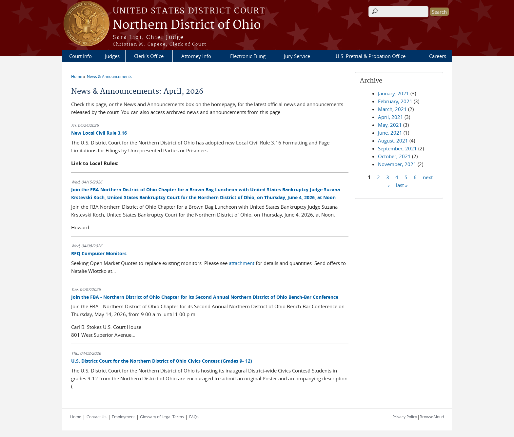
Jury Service (297, 56)
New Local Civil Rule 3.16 (99, 133)
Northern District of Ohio (187, 25)
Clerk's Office (149, 56)
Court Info (80, 56)
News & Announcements (109, 76)
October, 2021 (394, 156)
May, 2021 (390, 125)
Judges (112, 56)
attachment (241, 263)
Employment (123, 416)
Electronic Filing (248, 56)
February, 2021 (395, 101)
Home (76, 76)
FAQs (194, 416)
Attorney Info (196, 56)
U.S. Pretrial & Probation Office (370, 56)
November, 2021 (397, 164)
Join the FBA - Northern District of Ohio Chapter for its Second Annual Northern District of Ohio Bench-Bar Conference (204, 297)
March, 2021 (392, 109)
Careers (437, 56)
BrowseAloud (432, 416)
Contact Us (97, 416)
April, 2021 (390, 117)
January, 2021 (393, 93)
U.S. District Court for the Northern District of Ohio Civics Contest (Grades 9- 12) (161, 361)
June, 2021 (390, 132)
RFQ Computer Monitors (99, 253)
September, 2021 (397, 148)
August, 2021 (393, 140)
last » (401, 184)
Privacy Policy (404, 416)
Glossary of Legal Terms (162, 416)
